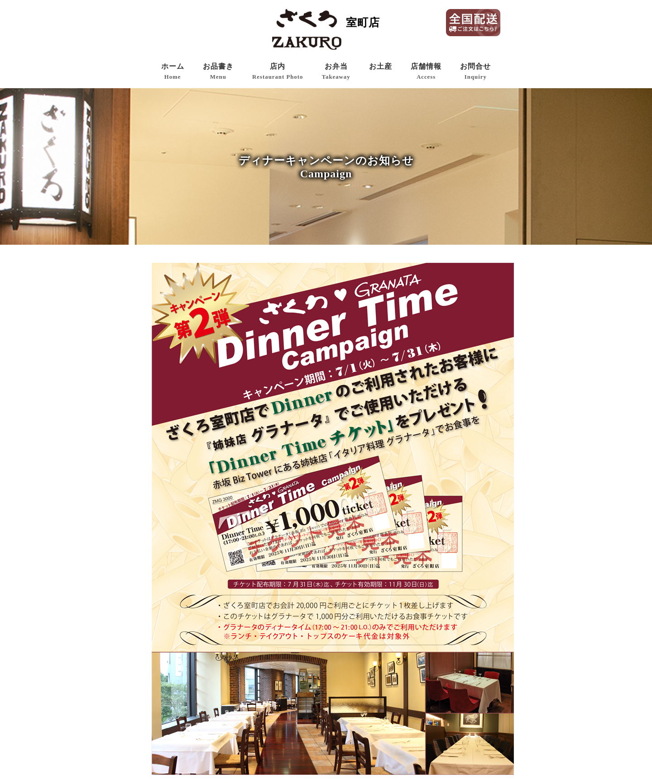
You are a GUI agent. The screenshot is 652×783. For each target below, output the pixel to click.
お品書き (218, 71)
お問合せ (475, 71)
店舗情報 (426, 71)
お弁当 (336, 71)
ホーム (172, 71)
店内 (277, 71)
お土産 (380, 66)
